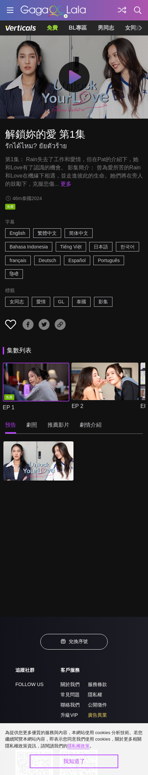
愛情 (41, 301)
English (17, 233)
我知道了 (74, 761)
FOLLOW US (29, 684)
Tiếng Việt (71, 246)
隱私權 (95, 694)
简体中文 (78, 233)
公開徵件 (97, 705)
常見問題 (70, 694)
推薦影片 (58, 425)
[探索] (122, 10)
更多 (65, 184)
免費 (52, 28)
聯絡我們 (70, 705)
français (18, 260)
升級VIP (69, 715)
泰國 (81, 301)
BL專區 (78, 28)
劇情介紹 (91, 425)
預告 (10, 425)
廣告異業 (97, 715)
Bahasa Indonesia (29, 246)
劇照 (31, 425)
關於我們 (70, 684)
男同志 (106, 28)
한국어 (127, 246)
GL (61, 301)
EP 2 (77, 406)
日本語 (101, 246)
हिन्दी (14, 274)
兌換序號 (74, 641)
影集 (103, 301)
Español (77, 260)
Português (109, 260)
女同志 (17, 301)
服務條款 (97, 684)
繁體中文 (47, 233)
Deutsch (47, 260)
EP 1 (8, 407)
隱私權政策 (78, 745)
